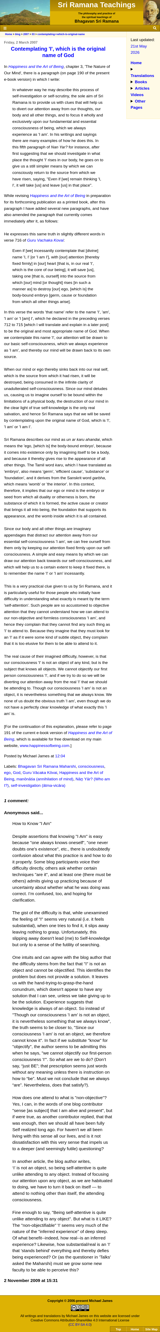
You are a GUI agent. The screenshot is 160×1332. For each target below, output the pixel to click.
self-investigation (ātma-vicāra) (38, 785)
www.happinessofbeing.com (44, 745)
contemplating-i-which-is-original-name (61, 34)
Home (8, 34)
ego (7, 772)
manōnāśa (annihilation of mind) (44, 779)
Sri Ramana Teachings (97, 5)
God (16, 772)
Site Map (151, 1329)
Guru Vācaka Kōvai (40, 772)
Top (118, 1329)
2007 (26, 34)
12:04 (60, 756)
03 (33, 34)
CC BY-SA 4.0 (80, 1324)
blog (17, 34)
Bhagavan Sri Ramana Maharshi (47, 766)
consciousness (91, 766)
